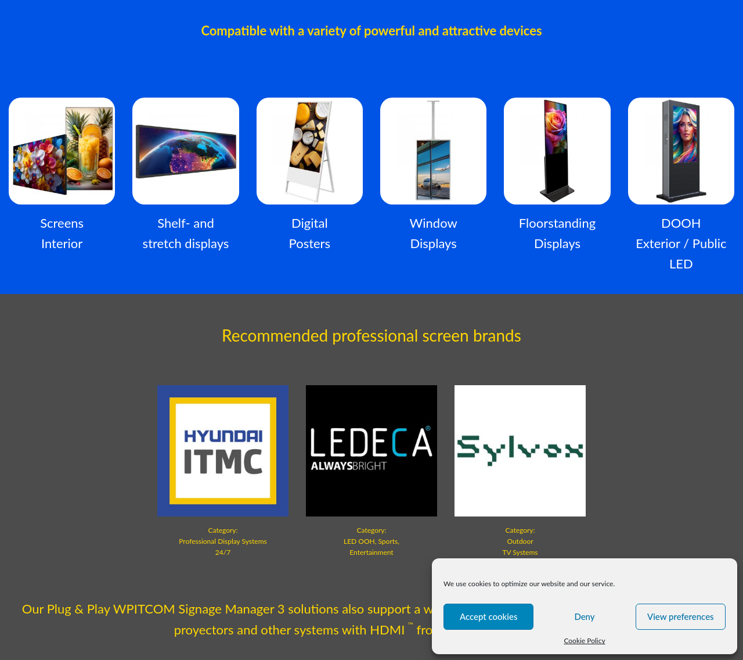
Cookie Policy (584, 640)
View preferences (680, 616)
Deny (584, 616)
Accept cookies (489, 616)
